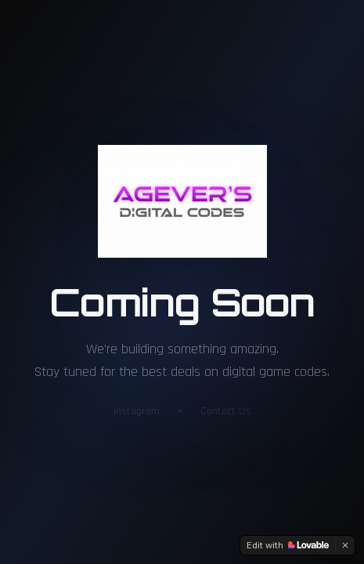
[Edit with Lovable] (287, 545)
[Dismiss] (345, 545)
